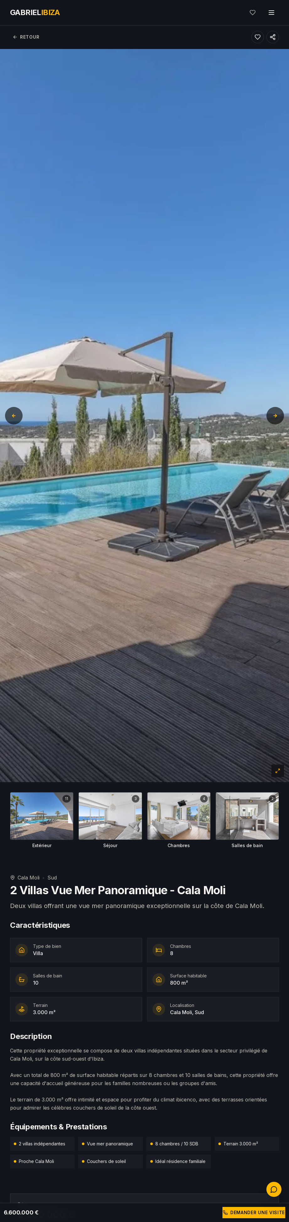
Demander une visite (254, 1212)
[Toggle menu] (271, 12)
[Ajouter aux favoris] (257, 37)
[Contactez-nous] (273, 1189)
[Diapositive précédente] (14, 415)
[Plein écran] (277, 771)
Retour (26, 37)
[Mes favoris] (252, 12)
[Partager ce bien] (272, 37)
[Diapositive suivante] (275, 415)
